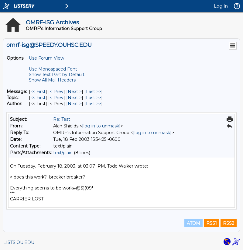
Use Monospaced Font (53, 69)
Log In (221, 6)
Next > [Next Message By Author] (75, 103)
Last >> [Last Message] (93, 91)
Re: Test (61, 119)
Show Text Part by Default (56, 74)
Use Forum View (46, 58)
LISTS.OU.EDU (18, 242)
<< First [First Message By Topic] (38, 97)
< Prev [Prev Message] (56, 91)
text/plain (63, 152)
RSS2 (228, 223)
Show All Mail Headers (52, 80)
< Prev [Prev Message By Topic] (56, 97)
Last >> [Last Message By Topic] (93, 97)
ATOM (193, 223)
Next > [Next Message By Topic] (75, 97)
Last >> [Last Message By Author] (93, 103)
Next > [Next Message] (75, 91)
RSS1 (211, 223)
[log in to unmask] (101, 126)
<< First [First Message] (38, 91)
